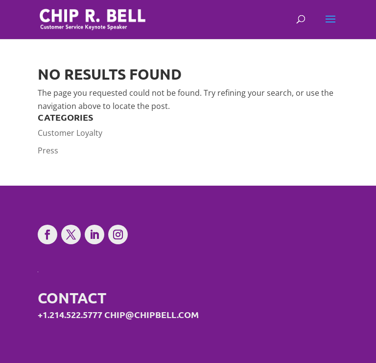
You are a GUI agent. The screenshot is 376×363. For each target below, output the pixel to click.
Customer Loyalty (70, 133)
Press (48, 150)
